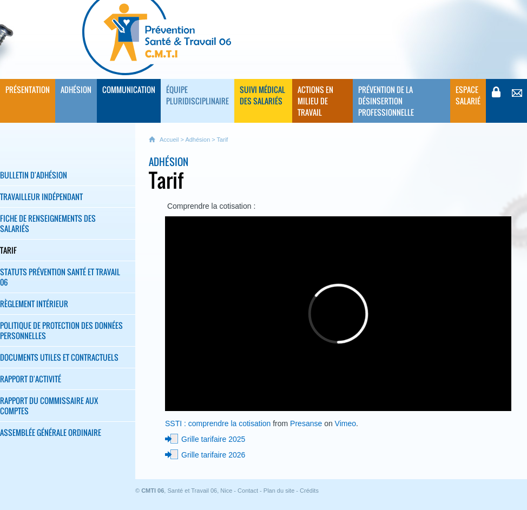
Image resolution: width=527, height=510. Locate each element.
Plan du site (279, 490)
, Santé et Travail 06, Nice (186, 490)
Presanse (306, 423)
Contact (248, 490)
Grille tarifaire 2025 (213, 439)
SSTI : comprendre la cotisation (218, 423)
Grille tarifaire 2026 (213, 455)
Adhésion (197, 139)
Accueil (169, 139)
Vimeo (345, 423)
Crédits (309, 490)
